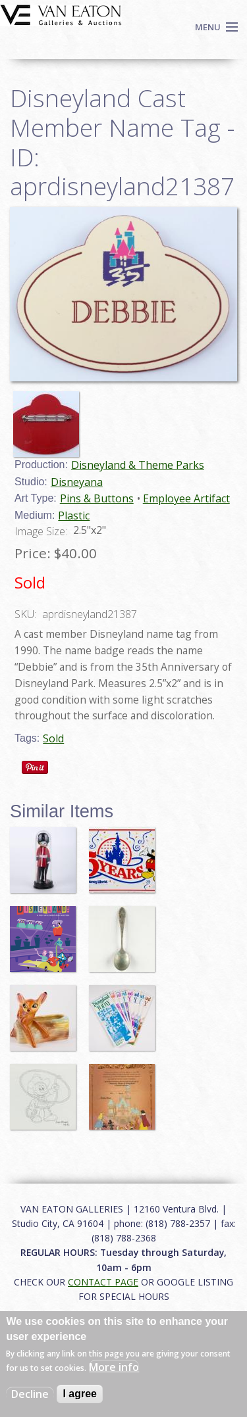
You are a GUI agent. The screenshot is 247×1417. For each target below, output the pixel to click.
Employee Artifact (186, 498)
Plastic (74, 515)
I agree (80, 1393)
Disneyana (77, 482)
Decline (30, 1394)
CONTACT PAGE (103, 1282)
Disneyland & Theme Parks (137, 465)
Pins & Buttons (97, 498)
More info (114, 1367)
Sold (53, 738)
